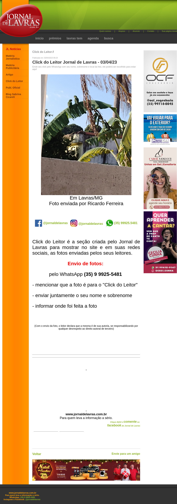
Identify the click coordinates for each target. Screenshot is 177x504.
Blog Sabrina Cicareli (13, 95)
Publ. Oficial (13, 87)
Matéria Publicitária (12, 66)
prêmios (55, 38)
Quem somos (105, 31)
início (39, 38)
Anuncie (136, 31)
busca (108, 38)
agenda (93, 38)
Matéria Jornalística (13, 57)
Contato (150, 31)
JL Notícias (13, 49)
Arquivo (122, 31)
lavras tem (74, 38)
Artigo (9, 74)
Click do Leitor (14, 81)
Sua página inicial (169, 31)
